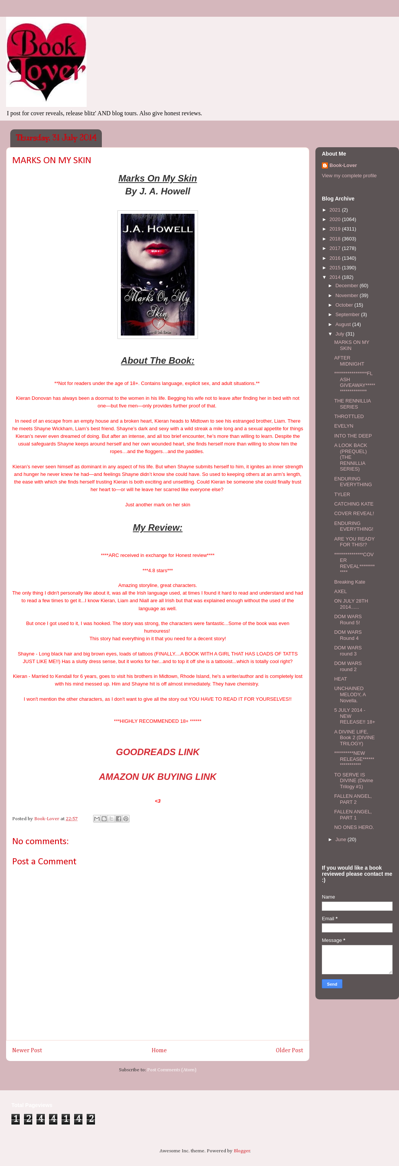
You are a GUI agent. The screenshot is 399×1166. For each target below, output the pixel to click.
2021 (335, 210)
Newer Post (27, 1050)
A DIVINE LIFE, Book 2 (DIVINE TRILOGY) (354, 737)
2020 (335, 219)
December (348, 285)
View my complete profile (349, 175)
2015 (335, 267)
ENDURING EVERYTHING (353, 482)
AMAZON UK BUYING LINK (157, 777)
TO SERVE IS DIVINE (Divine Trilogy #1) (353, 780)
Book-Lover (343, 165)
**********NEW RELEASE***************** (354, 759)
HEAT (340, 679)
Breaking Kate (349, 582)
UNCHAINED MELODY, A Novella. (350, 694)
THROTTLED (349, 416)
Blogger (242, 1151)
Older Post (289, 1050)
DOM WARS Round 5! (347, 619)
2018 (335, 239)
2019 (335, 229)
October (345, 305)
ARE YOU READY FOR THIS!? (354, 542)
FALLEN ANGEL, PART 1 (353, 815)
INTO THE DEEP (353, 436)
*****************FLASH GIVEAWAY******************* (354, 382)
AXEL (340, 591)
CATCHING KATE (354, 504)
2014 (335, 277)
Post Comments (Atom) (171, 1069)
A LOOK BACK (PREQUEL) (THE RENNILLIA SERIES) (350, 457)
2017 (335, 248)
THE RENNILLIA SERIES (352, 404)
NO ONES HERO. (354, 827)
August (344, 324)
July (341, 334)
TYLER (342, 494)
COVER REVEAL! (354, 513)
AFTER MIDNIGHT (349, 361)
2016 (335, 258)
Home (159, 1050)
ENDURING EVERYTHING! (353, 526)
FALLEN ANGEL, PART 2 (353, 799)
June (342, 839)
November (348, 295)
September (348, 314)
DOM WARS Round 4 (347, 635)
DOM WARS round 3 (347, 651)
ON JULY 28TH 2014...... (351, 604)
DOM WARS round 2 (347, 666)
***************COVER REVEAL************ (354, 563)
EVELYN (343, 426)
